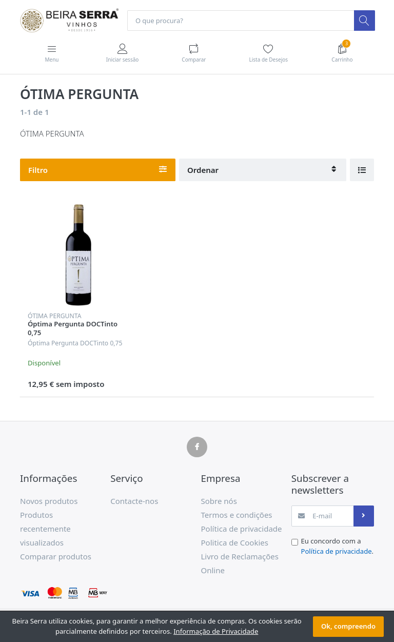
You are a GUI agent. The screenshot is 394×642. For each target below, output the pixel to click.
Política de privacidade (336, 551)
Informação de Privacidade (215, 631)
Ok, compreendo (348, 626)
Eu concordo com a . (337, 546)
